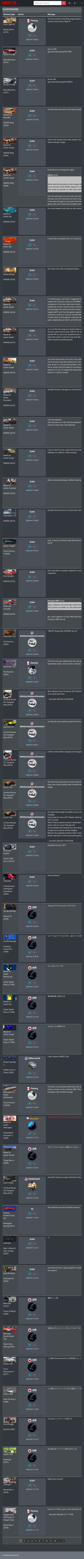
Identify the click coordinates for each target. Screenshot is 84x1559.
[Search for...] (47, 3)
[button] (70, 3)
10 (55, 1541)
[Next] (63, 1541)
